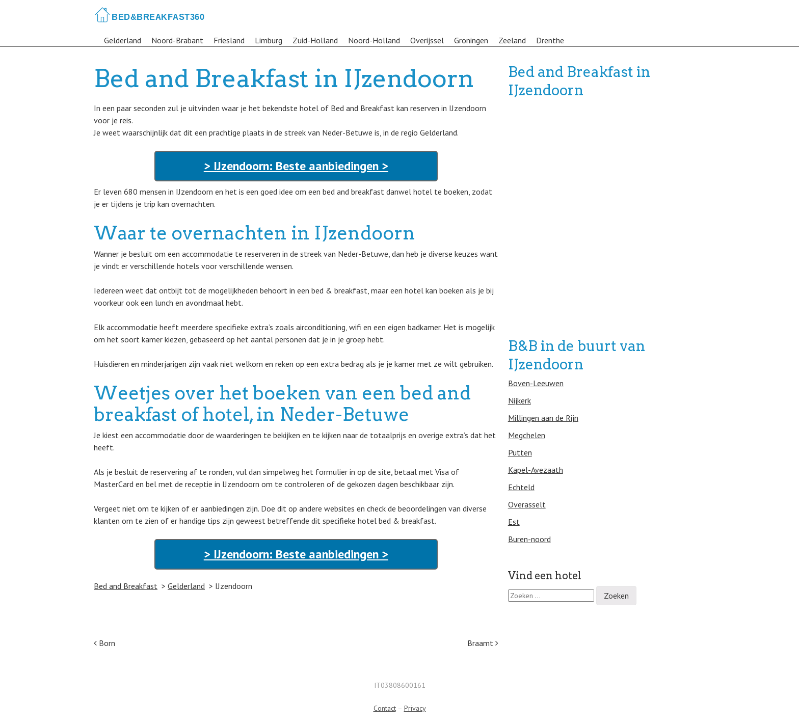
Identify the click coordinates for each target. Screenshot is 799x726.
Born (104, 643)
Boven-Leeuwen (536, 383)
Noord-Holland (374, 40)
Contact (385, 708)
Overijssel (427, 40)
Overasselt (527, 504)
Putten (520, 452)
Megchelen (526, 435)
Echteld (521, 487)
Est (514, 522)
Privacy (415, 708)
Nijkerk (519, 400)
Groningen (471, 40)
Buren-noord (529, 539)
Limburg (268, 40)
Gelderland (122, 40)
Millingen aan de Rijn (543, 418)
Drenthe (550, 40)
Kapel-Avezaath (535, 470)
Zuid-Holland (315, 40)
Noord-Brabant (177, 40)
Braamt (482, 643)
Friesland (229, 40)
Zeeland (512, 40)
